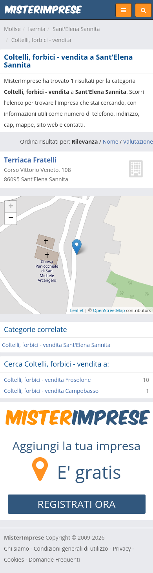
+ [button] (10, 207)
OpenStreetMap (109, 310)
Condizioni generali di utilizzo (71, 548)
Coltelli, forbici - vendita (41, 40)
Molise (12, 29)
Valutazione (138, 141)
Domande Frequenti (54, 559)
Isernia (36, 29)
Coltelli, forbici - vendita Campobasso (51, 390)
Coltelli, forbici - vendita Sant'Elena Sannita (56, 345)
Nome (110, 141)
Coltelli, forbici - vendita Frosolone (47, 379)
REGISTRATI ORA (77, 504)
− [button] (10, 218)
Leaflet (77, 310)
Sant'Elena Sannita (76, 29)
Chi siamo (16, 548)
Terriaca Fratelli (30, 159)
